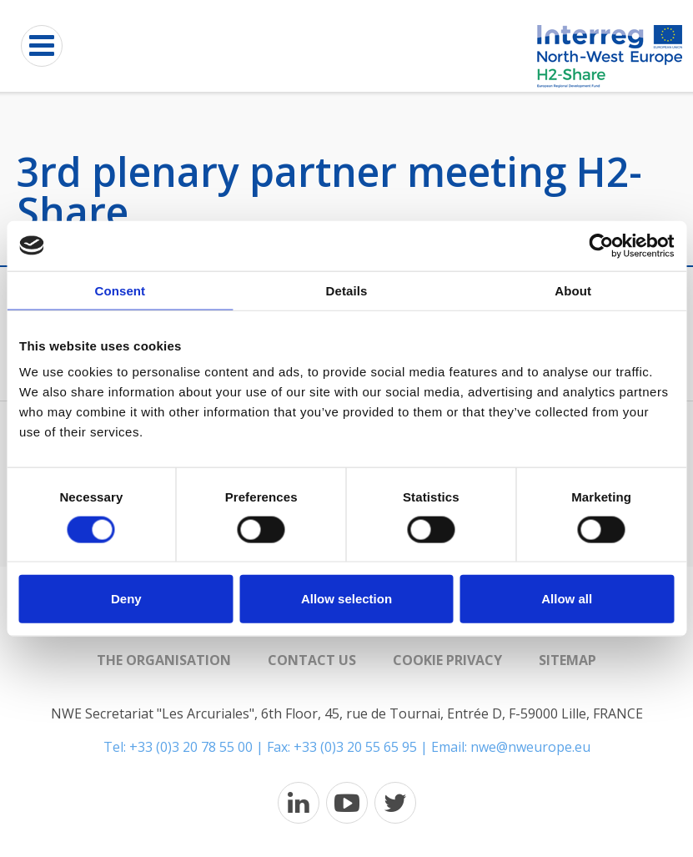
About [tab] (573, 290)
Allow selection (346, 599)
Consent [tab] (119, 290)
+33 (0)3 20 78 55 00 (191, 747)
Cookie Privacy (447, 660)
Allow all (566, 599)
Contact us (312, 660)
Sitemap (567, 660)
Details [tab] (347, 290)
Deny (126, 599)
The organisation (164, 660)
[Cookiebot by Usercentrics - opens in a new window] (601, 245)
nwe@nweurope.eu (530, 747)
